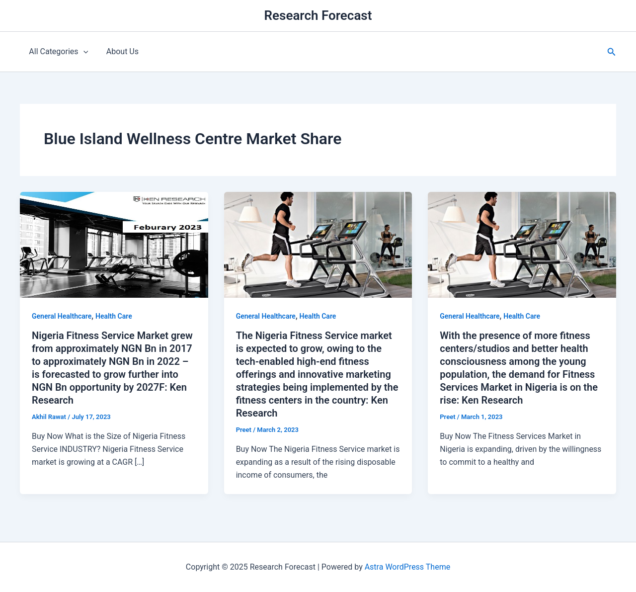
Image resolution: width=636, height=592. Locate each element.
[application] (82, 52)
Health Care (113, 316)
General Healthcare (61, 316)
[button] (611, 52)
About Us (119, 51)
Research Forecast (318, 15)
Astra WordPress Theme (407, 567)
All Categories (57, 52)
